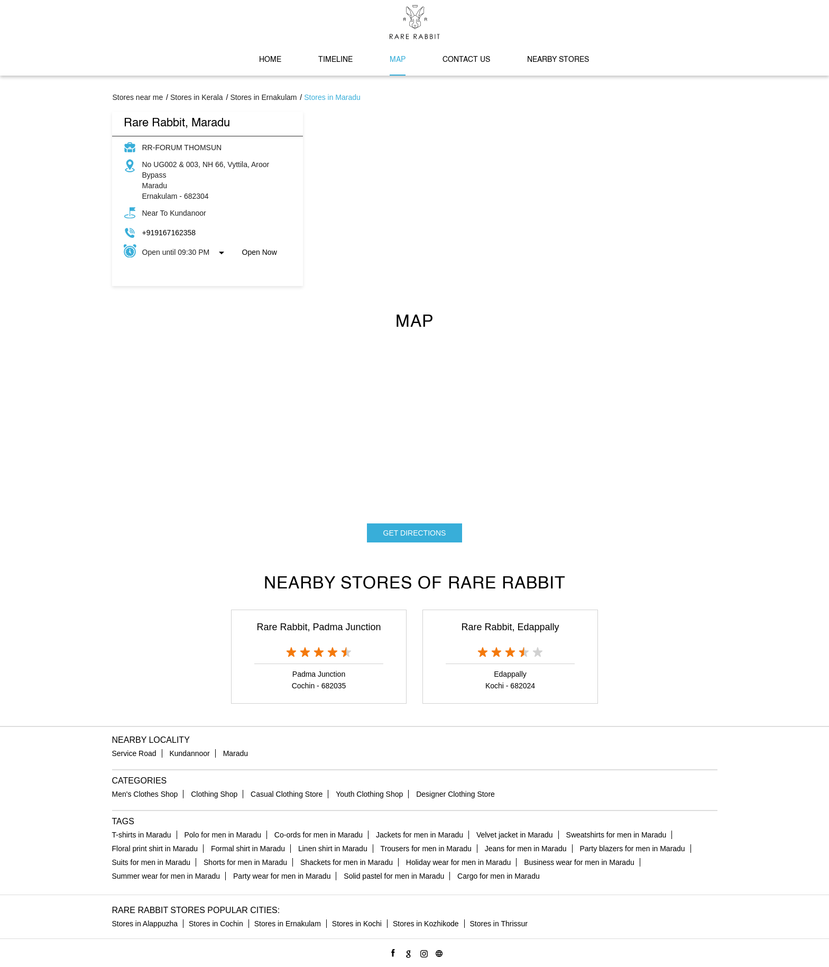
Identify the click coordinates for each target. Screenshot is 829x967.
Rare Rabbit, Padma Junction (318, 627)
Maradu (235, 753)
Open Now (259, 252)
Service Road (134, 753)
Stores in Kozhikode (426, 923)
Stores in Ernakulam (287, 923)
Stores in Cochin (216, 923)
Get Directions (414, 533)
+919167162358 (169, 232)
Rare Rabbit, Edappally (510, 627)
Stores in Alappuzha (145, 923)
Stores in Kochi (357, 923)
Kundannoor (189, 753)
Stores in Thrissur (499, 923)
